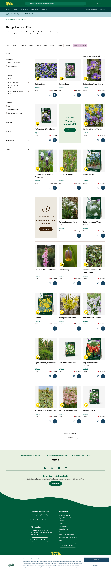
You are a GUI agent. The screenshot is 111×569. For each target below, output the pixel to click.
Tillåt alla (96, 548)
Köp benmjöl (46, 229)
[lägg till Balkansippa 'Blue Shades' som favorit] (98, 95)
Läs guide (70, 130)
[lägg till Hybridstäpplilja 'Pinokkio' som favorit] (50, 376)
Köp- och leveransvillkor (66, 518)
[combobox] (57, 3)
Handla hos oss (63, 529)
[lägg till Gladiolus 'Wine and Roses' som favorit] (50, 283)
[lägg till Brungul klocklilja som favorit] (74, 188)
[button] (17, 122)
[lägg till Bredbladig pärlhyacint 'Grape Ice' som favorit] (50, 188)
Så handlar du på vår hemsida (68, 537)
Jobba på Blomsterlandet (66, 534)
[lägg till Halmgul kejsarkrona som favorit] (74, 328)
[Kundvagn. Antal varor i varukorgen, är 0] (103, 3)
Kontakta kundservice (40, 520)
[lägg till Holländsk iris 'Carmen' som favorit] (98, 328)
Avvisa (96, 560)
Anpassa (96, 554)
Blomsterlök (22, 19)
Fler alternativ (27, 565)
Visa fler (70, 438)
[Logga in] (100, 3)
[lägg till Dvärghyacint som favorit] (98, 188)
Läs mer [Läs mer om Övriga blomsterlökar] (8, 37)
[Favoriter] (97, 3)
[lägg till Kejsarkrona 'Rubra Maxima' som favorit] (98, 376)
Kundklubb (94, 9)
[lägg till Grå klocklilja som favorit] (74, 283)
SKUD (60, 540)
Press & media (63, 526)
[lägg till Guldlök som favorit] (50, 328)
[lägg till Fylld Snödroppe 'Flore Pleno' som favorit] (98, 236)
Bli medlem (55, 483)
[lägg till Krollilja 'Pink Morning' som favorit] (74, 421)
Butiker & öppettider (39, 539)
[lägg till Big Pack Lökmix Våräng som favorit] (98, 140)
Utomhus (14, 19)
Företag (88, 9)
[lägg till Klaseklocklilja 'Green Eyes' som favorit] (50, 421)
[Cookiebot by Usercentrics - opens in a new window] (11, 565)
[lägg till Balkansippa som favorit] (50, 95)
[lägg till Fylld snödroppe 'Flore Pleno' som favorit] (74, 236)
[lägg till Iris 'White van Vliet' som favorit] (74, 376)
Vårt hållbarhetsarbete (66, 532)
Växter (8, 19)
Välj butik (101, 9)
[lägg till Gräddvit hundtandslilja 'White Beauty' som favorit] (98, 283)
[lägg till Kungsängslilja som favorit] (98, 421)
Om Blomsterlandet (65, 515)
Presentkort (62, 523)
